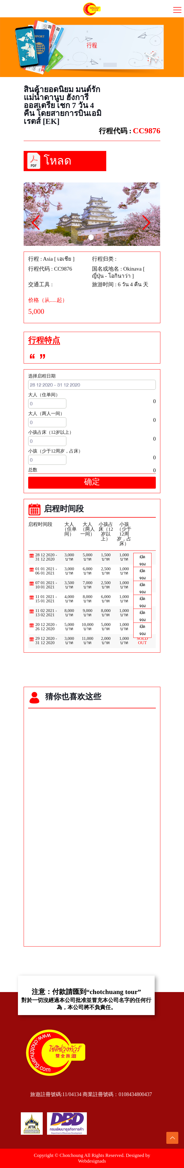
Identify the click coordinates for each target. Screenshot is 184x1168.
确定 (92, 482)
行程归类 (103, 259)
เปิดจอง (142, 560)
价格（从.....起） (48, 300)
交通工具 (39, 284)
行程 (33, 259)
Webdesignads (92, 1161)
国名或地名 (105, 269)
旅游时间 (103, 284)
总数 (32, 470)
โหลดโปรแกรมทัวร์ (67, 162)
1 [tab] (83, 237)
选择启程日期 (42, 376)
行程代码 (39, 269)
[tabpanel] (92, 214)
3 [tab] (99, 237)
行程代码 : (115, 131)
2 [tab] (91, 237)
